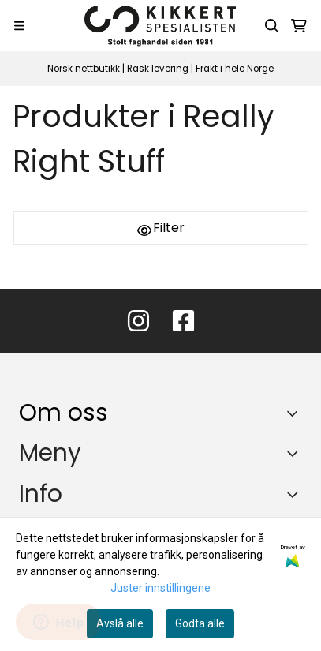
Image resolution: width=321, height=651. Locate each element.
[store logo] (160, 25)
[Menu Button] (19, 25)
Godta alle (200, 623)
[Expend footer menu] (295, 453)
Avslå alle (120, 623)
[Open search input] (272, 26)
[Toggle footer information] (296, 412)
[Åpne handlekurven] (299, 26)
